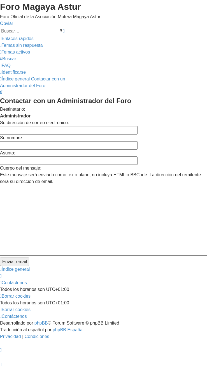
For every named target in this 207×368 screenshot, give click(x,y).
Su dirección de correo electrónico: (34, 122)
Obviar (6, 23)
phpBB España (68, 329)
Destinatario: (12, 109)
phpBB (41, 323)
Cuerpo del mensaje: (20, 168)
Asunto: (7, 153)
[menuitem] (21, 45)
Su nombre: (11, 137)
